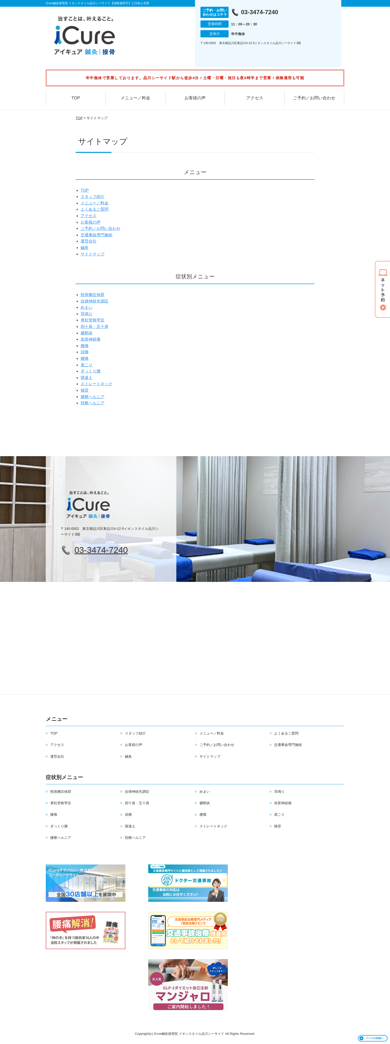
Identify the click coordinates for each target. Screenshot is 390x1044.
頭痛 (85, 352)
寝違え (87, 377)
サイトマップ (92, 254)
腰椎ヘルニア (92, 397)
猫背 (85, 390)
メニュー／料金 (135, 98)
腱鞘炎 (87, 333)
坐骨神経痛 (90, 339)
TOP (75, 98)
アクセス (254, 98)
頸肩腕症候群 (92, 295)
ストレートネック (96, 384)
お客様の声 (195, 98)
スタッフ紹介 (92, 196)
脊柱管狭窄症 (92, 320)
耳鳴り (87, 314)
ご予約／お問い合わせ (314, 98)
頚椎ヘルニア (92, 403)
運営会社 (89, 241)
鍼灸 (85, 248)
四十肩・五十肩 (94, 326)
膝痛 (85, 346)
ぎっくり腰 (90, 371)
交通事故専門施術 (96, 235)
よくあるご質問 (94, 209)
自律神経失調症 (94, 301)
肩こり (87, 365)
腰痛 (85, 358)
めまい (87, 307)
